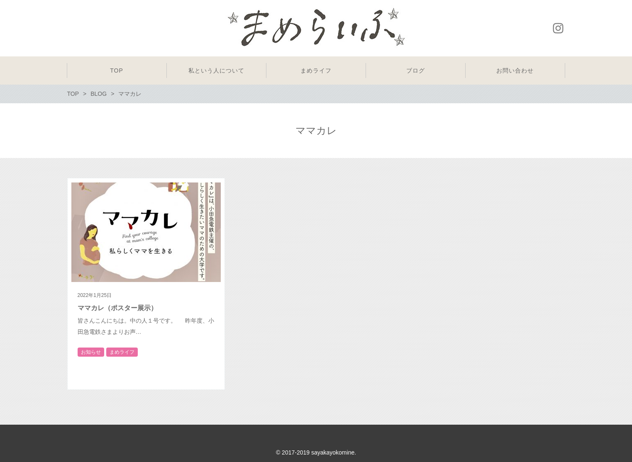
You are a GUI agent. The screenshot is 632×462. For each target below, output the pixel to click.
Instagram (558, 28)
